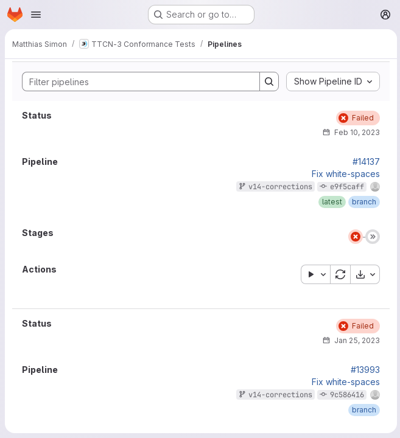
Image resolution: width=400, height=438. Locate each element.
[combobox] (331, 81)
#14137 (364, 162)
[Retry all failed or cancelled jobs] (338, 274)
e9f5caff (345, 187)
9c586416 (345, 395)
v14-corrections (279, 187)
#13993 (363, 370)
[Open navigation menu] (36, 14)
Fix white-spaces (344, 174)
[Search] (134, 81)
